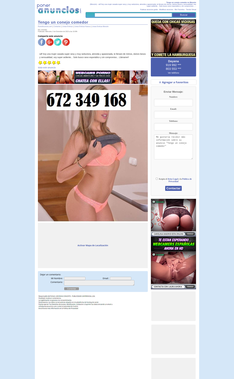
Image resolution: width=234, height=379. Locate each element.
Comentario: (57, 282)
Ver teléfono (173, 73)
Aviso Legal (172, 179)
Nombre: (173, 97)
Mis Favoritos (179, 9)
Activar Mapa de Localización (93, 245)
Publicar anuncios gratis (149, 9)
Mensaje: (173, 133)
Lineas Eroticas (67, 26)
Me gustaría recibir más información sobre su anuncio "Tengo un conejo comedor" (173, 146)
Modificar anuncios (166, 9)
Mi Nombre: (57, 278)
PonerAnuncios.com (45, 26)
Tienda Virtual (191, 9)
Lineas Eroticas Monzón (100, 26)
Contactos (57, 26)
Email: (106, 278)
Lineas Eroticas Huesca (82, 26)
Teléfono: (173, 121)
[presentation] (173, 170)
